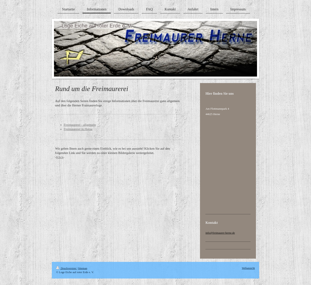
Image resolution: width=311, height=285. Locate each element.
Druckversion (66, 268)
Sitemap (82, 268)
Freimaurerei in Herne (78, 129)
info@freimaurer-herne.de (220, 232)
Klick (59, 157)
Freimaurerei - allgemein (80, 124)
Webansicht (248, 268)
